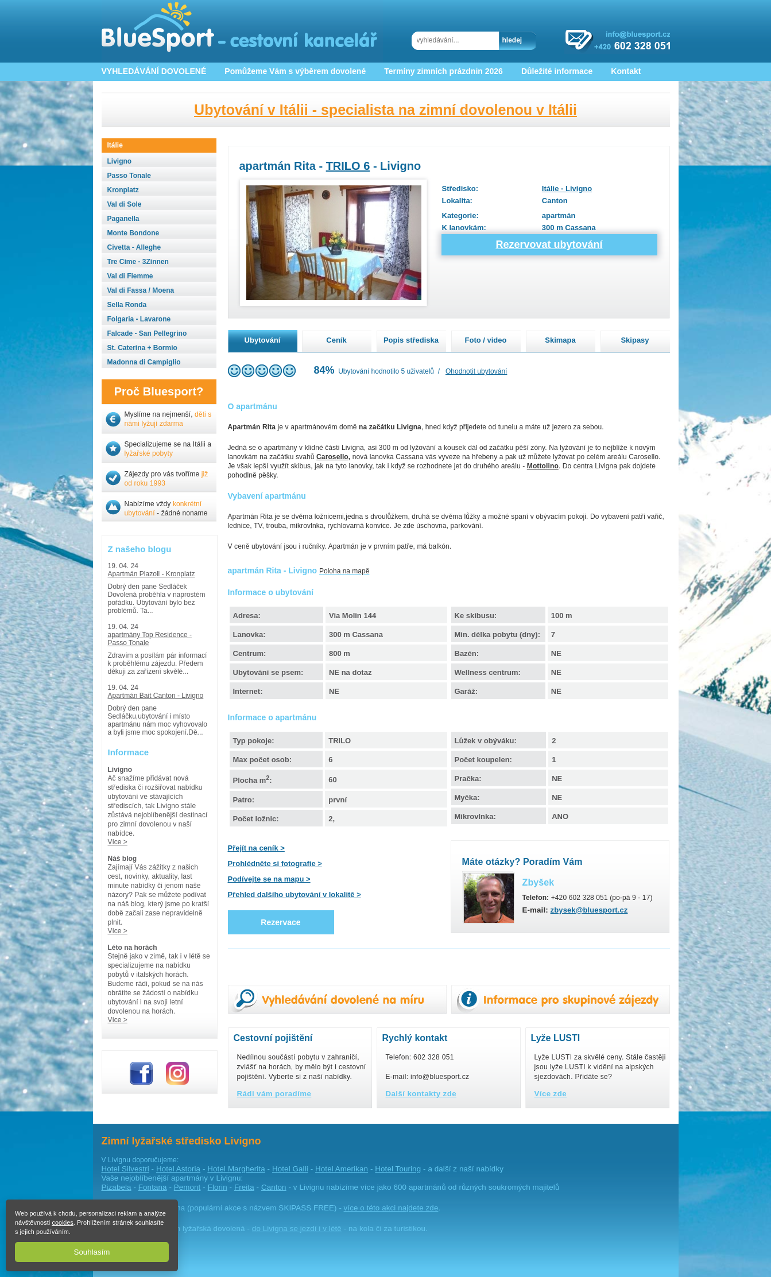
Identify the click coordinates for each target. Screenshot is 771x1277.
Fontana (152, 1187)
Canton (273, 1187)
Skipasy (635, 340)
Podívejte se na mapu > (269, 879)
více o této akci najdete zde (391, 1208)
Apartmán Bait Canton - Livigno (156, 696)
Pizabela (116, 1187)
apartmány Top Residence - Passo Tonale (150, 639)
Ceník (336, 340)
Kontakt (626, 71)
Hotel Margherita (236, 1169)
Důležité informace (556, 71)
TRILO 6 (348, 166)
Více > (117, 842)
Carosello (332, 457)
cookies (62, 1222)
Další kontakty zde (421, 1093)
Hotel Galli (290, 1169)
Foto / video (486, 340)
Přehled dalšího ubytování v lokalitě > (294, 894)
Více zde (550, 1093)
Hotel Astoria (178, 1169)
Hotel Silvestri (125, 1169)
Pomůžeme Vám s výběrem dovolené (295, 71)
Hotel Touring (398, 1169)
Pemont (187, 1187)
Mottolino (543, 466)
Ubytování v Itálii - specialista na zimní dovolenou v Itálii (385, 110)
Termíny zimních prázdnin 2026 (443, 71)
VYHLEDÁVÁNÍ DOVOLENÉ (154, 71)
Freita (244, 1187)
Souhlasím (92, 1252)
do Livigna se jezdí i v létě (297, 1228)
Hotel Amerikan (341, 1169)
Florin (217, 1187)
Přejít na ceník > (256, 848)
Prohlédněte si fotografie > (275, 863)
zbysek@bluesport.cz (589, 910)
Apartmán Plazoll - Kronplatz (151, 574)
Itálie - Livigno (567, 188)
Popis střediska (411, 340)
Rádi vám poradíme (274, 1093)
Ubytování (263, 340)
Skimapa (560, 340)
